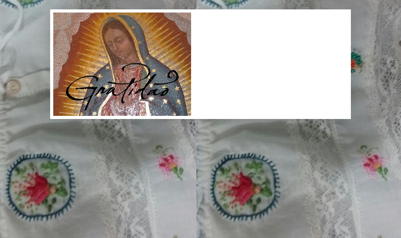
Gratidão (63, 19)
